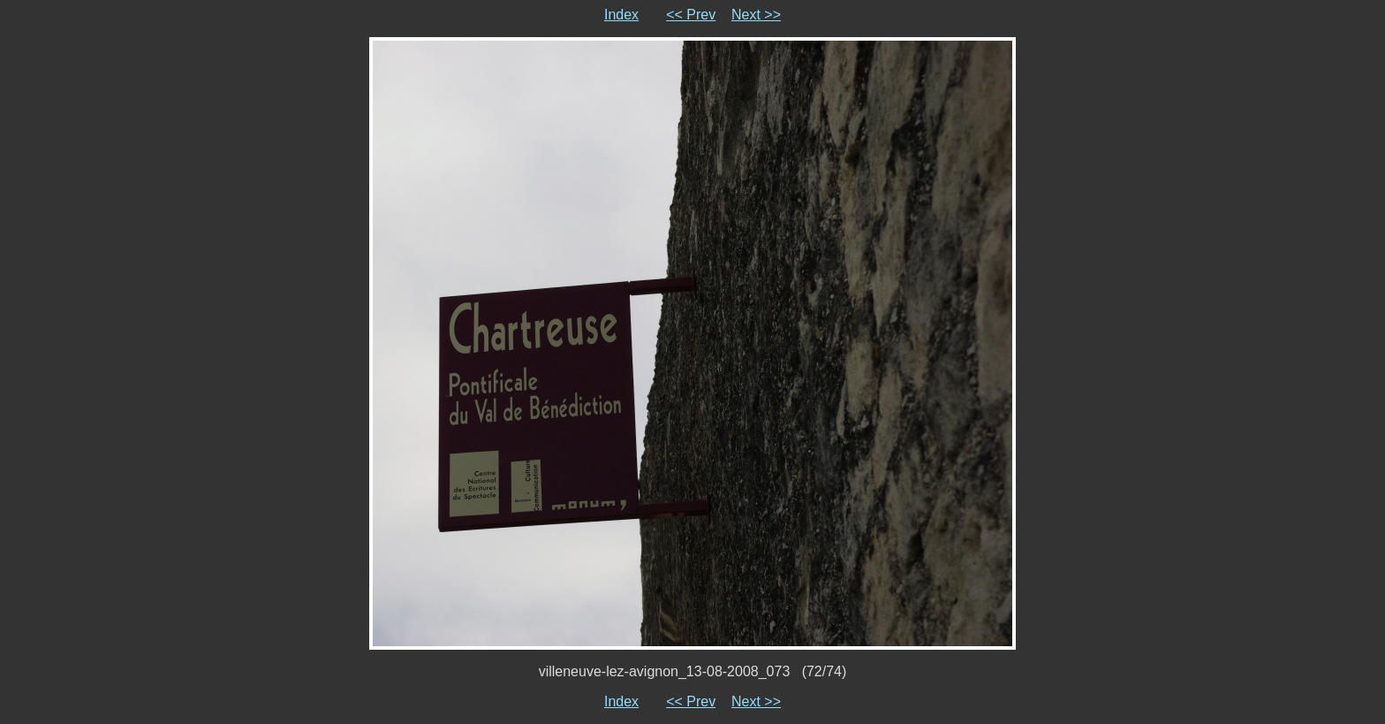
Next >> (756, 14)
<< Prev (690, 14)
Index (621, 14)
